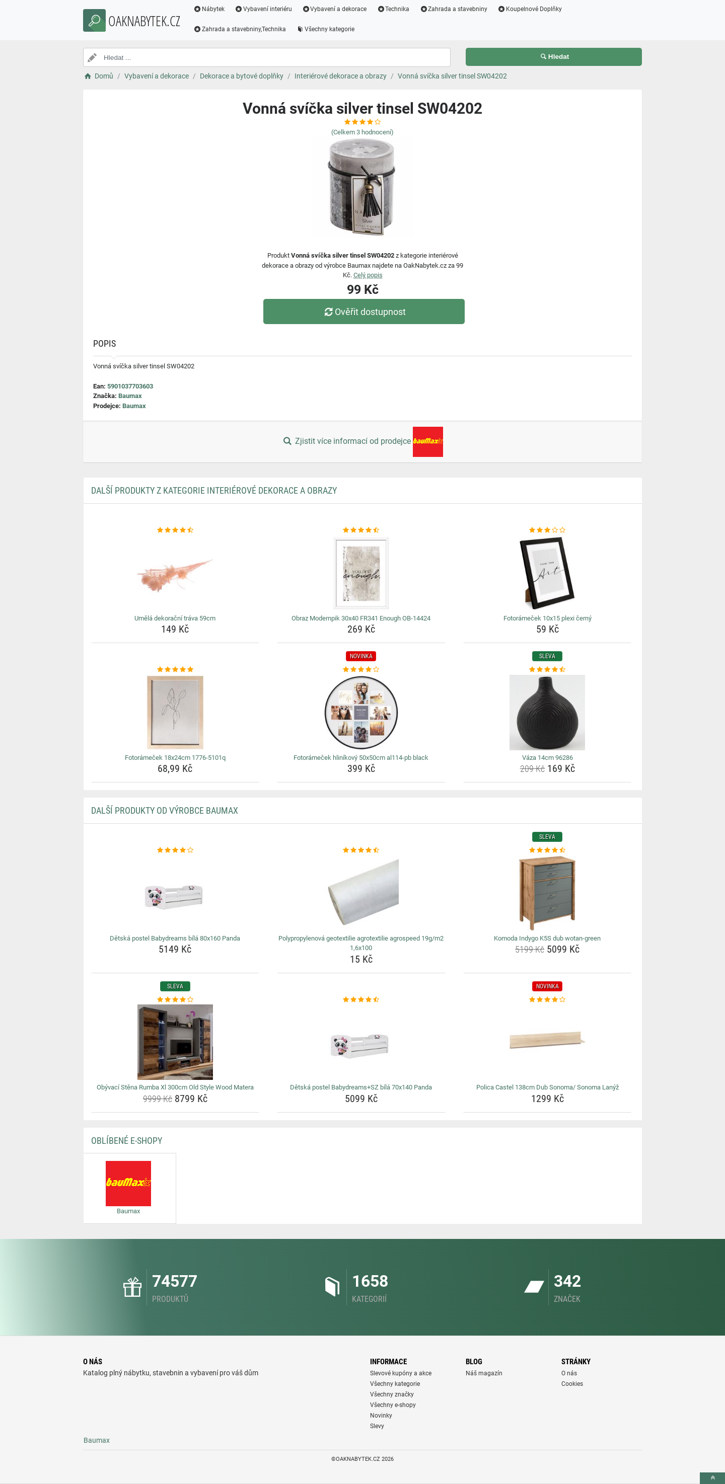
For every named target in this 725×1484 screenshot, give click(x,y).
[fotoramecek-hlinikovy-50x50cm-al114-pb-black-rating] (361, 670)
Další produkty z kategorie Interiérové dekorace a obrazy (214, 490)
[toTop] (712, 1478)
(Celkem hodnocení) (362, 132)
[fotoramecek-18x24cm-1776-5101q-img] (175, 712)
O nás (569, 1373)
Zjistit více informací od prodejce (362, 442)
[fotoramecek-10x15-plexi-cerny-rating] (547, 530)
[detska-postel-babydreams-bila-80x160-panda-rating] (175, 850)
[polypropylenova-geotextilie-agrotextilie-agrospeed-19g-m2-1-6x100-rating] (361, 850)
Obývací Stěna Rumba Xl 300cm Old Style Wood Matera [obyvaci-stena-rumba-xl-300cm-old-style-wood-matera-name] (175, 1087)
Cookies (572, 1383)
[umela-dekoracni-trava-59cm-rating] (175, 530)
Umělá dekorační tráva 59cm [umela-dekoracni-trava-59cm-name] (174, 618)
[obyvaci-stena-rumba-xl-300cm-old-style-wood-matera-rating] (175, 1000)
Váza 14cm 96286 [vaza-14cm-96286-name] (547, 757)
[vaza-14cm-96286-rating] (547, 670)
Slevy (377, 1426)
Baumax (130, 396)
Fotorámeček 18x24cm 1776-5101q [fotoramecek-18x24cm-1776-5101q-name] (175, 757)
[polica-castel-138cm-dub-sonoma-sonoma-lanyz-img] (547, 1042)
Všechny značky (392, 1394)
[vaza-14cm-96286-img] (547, 712)
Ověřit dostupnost (365, 312)
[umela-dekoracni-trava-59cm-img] (175, 573)
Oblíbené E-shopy (126, 1140)
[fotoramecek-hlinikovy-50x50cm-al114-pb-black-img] (361, 712)
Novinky (381, 1415)
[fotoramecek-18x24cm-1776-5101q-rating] (175, 670)
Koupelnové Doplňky (533, 9)
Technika (396, 9)
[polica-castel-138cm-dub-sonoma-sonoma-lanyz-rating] (547, 1000)
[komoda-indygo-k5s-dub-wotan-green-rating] (547, 850)
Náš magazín (484, 1373)
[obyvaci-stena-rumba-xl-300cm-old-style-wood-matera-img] (175, 1042)
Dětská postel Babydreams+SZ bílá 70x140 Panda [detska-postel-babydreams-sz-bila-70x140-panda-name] (361, 1087)
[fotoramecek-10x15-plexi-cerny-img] (547, 573)
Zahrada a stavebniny (457, 9)
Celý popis (368, 275)
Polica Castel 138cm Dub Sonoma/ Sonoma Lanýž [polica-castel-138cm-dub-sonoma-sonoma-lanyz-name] (547, 1087)
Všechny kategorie (329, 29)
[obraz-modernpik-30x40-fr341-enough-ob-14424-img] (361, 573)
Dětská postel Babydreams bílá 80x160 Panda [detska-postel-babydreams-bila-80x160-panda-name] (175, 938)
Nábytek (212, 9)
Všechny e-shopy (393, 1405)
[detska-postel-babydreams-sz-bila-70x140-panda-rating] (361, 1000)
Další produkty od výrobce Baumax (164, 810)
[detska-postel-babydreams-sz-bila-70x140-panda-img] (361, 1042)
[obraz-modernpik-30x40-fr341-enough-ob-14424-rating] (361, 530)
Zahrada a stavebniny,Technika (243, 29)
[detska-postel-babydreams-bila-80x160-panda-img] (175, 893)
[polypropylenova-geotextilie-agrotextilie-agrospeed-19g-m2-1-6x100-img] (361, 893)
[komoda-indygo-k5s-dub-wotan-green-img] (547, 893)
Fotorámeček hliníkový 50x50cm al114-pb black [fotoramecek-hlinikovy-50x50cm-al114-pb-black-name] (361, 757)
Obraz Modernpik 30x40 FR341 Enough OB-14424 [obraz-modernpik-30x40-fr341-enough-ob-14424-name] (361, 618)
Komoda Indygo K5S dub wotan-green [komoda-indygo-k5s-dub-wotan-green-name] (547, 938)
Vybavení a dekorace (338, 9)
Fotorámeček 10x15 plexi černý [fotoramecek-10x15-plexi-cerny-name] (547, 618)
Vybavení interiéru (267, 9)
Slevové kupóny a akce (400, 1373)
